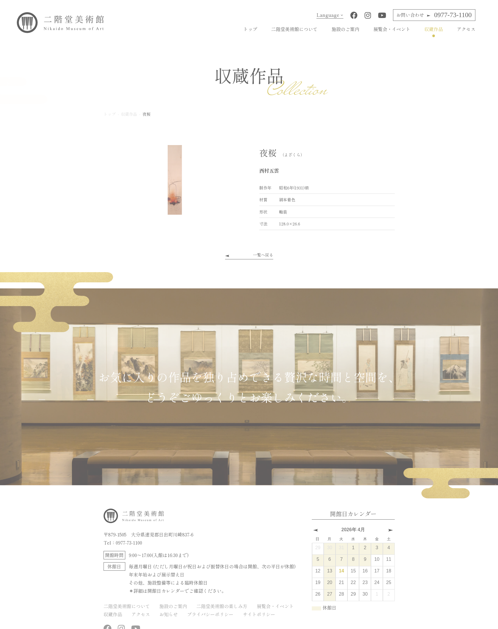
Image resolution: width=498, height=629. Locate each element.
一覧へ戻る (263, 255)
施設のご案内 (345, 29)
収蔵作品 (433, 29)
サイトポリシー (259, 614)
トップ (250, 29)
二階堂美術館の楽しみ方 (221, 606)
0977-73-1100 (434, 15)
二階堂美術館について (294, 29)
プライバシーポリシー (210, 614)
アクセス (466, 29)
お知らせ (168, 614)
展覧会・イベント (391, 29)
